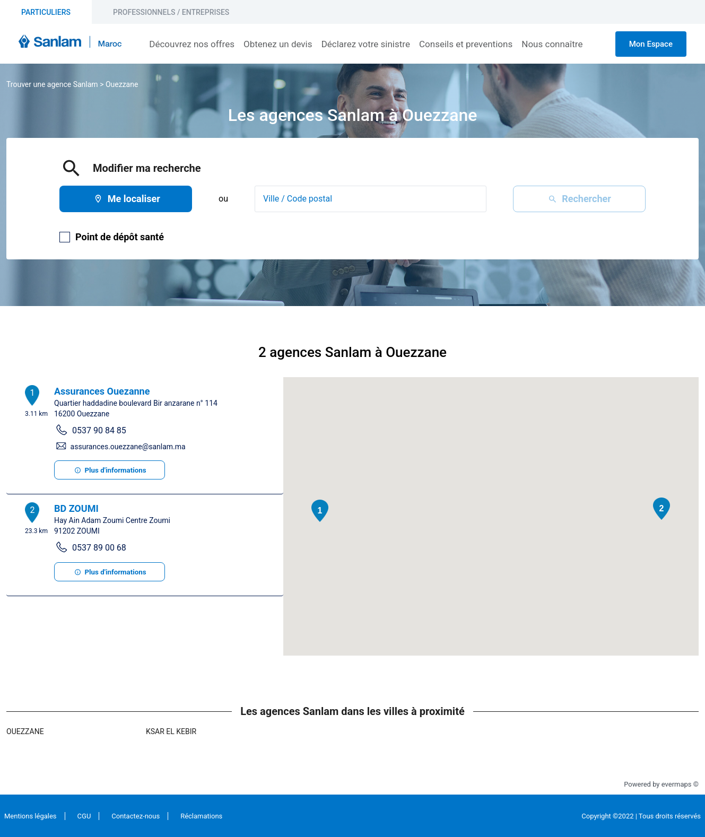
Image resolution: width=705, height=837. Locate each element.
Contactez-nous (135, 816)
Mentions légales (30, 816)
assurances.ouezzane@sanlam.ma (128, 446)
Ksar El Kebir (171, 731)
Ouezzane (122, 84)
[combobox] (370, 199)
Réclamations (201, 816)
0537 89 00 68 (99, 548)
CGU (84, 816)
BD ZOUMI (76, 508)
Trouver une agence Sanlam (52, 84)
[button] (319, 511)
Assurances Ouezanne (102, 391)
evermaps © (680, 784)
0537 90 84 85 (99, 430)
